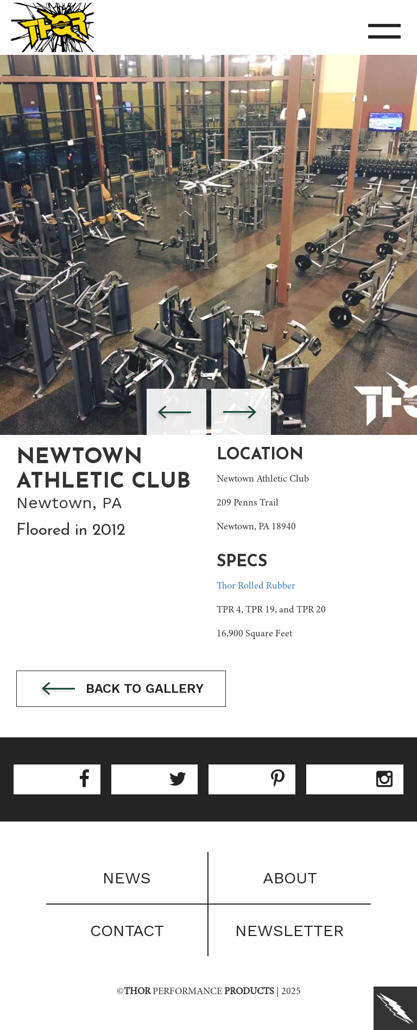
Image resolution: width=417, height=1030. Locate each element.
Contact (127, 930)
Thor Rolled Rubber (256, 586)
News (127, 877)
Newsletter (289, 930)
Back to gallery (121, 689)
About (290, 877)
